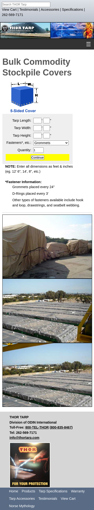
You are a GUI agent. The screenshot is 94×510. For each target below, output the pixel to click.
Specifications (72, 9)
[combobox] (26, 4)
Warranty (78, 491)
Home (13, 491)
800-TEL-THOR (37, 427)
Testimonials (28, 9)
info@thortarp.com (24, 438)
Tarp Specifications (53, 491)
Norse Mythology (22, 506)
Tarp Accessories (22, 498)
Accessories (50, 9)
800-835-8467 (61, 427)
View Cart (9, 9)
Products (28, 491)
